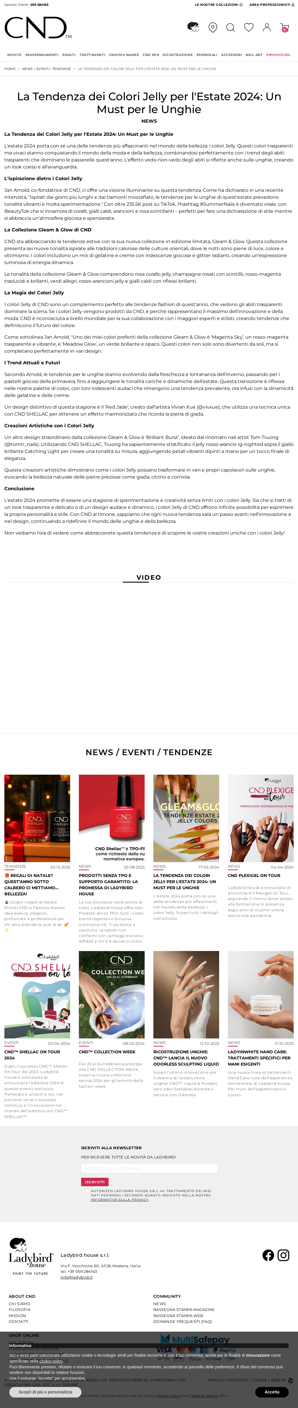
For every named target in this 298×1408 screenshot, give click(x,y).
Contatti (19, 1321)
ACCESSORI (231, 55)
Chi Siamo (19, 1303)
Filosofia (19, 1309)
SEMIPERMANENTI (42, 55)
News (159, 1303)
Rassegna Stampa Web (178, 1315)
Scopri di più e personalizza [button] (45, 1392)
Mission (17, 1315)
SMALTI (69, 55)
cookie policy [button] (51, 1361)
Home (9, 69)
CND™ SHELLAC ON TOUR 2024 (32, 1055)
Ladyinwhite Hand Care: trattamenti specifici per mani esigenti (259, 1058)
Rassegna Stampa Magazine (184, 1309)
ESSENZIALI (207, 55)
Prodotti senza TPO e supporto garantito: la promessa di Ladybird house (108, 885)
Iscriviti (95, 1182)
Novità (14, 55)
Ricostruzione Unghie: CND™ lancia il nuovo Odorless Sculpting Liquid (186, 1058)
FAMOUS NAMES (124, 55)
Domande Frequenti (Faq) (182, 1321)
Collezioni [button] (219, 4)
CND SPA (151, 55)
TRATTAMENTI (92, 55)
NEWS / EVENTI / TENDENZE (46, 69)
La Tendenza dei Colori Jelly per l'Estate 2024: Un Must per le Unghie (184, 881)
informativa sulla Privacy (119, 1200)
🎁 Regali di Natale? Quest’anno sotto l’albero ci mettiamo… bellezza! (31, 885)
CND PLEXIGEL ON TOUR (254, 875)
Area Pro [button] (272, 4)
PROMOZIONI (278, 55)
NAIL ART (254, 55)
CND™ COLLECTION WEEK (107, 1051)
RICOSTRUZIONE (178, 55)
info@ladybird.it (77, 1277)
